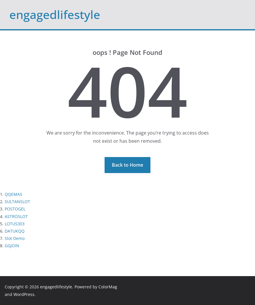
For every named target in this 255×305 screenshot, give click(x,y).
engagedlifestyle (54, 14)
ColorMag (107, 287)
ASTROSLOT (16, 216)
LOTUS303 (15, 223)
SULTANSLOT (17, 201)
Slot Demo (15, 238)
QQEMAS (13, 194)
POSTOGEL (15, 209)
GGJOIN (12, 245)
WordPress (23, 294)
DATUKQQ (15, 231)
